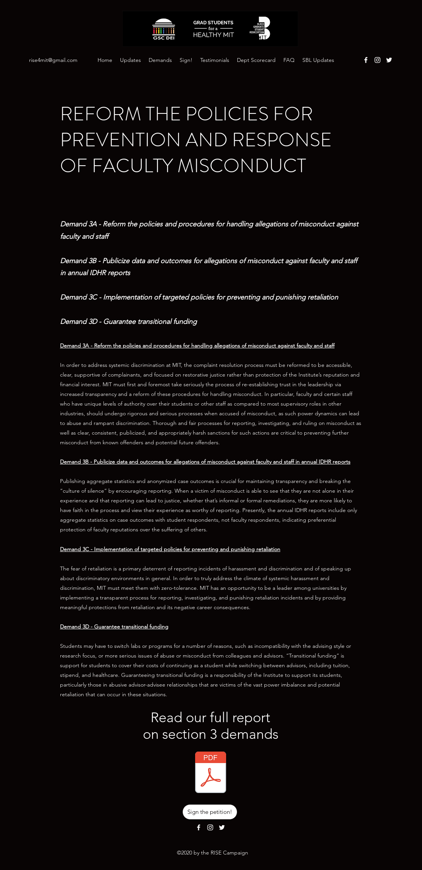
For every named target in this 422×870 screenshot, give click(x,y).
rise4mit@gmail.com (53, 60)
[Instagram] (377, 60)
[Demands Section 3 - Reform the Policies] (210, 773)
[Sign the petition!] (209, 812)
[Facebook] (366, 60)
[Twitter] (389, 60)
